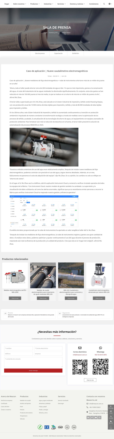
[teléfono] (18, 354)
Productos (34, 4)
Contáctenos (93, 4)
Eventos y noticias (76, 4)
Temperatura (23, 416)
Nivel (21, 406)
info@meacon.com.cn (80, 355)
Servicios (60, 4)
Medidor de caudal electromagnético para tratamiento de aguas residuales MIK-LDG (43, 292)
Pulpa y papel (43, 406)
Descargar (61, 403)
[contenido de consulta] (33, 362)
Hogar (6, 4)
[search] (104, 3)
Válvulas (22, 419)
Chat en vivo (15, 298)
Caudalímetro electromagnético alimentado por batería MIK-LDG (98, 291)
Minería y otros (43, 413)
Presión (22, 409)
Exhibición (75, 53)
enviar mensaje (33, 370)
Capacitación (58, 53)
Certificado (4, 403)
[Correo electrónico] (48, 348)
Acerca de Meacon (8, 396)
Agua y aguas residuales (46, 400)
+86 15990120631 (95, 407)
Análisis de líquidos (25, 403)
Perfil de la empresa (6, 400)
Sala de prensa (40, 53)
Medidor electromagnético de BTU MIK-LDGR (15, 291)
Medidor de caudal (25, 400)
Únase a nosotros (6, 409)
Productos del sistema (26, 413)
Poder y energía (43, 409)
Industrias (47, 4)
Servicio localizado (63, 400)
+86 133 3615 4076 (100, 355)
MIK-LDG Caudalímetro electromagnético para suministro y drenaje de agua (71, 292)
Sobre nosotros (18, 4)
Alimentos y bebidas (44, 403)
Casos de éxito (5, 406)
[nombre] (18, 348)
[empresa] (48, 354)
